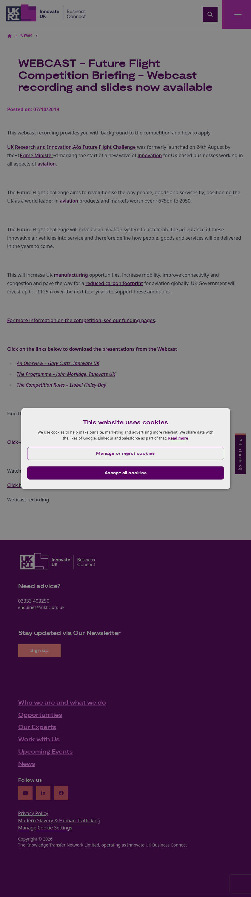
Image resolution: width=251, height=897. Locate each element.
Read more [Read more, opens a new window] (178, 438)
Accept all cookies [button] (125, 472)
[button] (125, 453)
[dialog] (125, 448)
